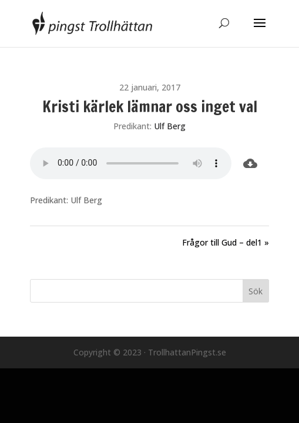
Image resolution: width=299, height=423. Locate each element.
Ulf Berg (170, 126)
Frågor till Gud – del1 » (225, 242)
